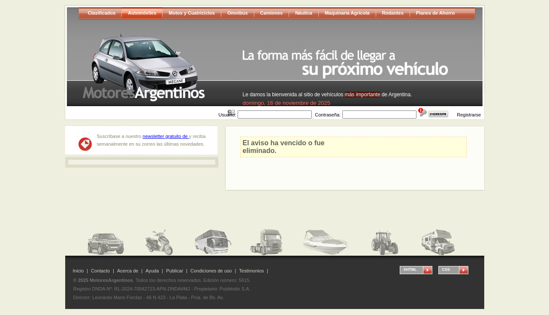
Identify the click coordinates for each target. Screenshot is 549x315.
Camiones (271, 12)
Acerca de (128, 270)
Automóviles (142, 12)
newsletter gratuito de (166, 136)
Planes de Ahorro (435, 12)
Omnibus (237, 12)
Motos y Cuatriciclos (192, 12)
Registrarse (469, 114)
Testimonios (251, 270)
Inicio (78, 270)
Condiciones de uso (211, 270)
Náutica (303, 12)
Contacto (100, 270)
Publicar (174, 270)
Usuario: (227, 114)
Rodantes (393, 12)
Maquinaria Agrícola (347, 12)
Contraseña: (328, 114)
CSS (446, 269)
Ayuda (152, 270)
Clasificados (102, 12)
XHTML (410, 269)
